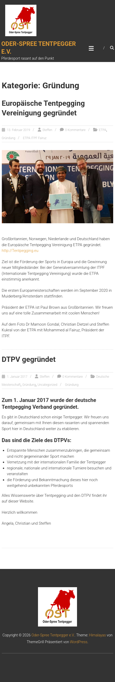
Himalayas (97, 635)
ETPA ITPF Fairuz (35, 138)
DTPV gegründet (29, 359)
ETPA (102, 130)
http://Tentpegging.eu (20, 250)
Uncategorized (47, 385)
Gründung (8, 138)
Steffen (47, 130)
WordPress (78, 642)
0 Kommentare (75, 130)
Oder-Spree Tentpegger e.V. (53, 635)
